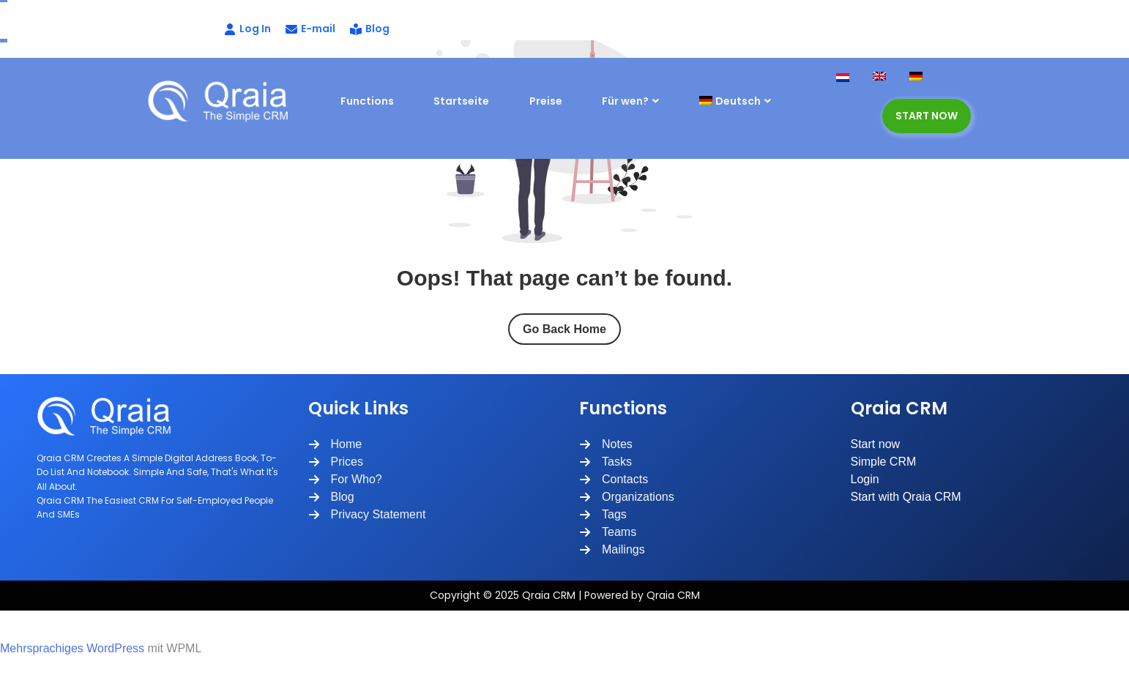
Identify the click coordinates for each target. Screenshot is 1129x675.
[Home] (335, 444)
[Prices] (335, 462)
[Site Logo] (224, 101)
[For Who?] (345, 479)
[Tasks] (605, 462)
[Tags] (603, 514)
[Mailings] (612, 550)
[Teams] (607, 532)
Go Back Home (564, 329)
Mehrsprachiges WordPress (72, 648)
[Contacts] (613, 479)
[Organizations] (626, 497)
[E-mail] (310, 29)
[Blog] (370, 29)
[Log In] (211, 29)
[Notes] (606, 444)
